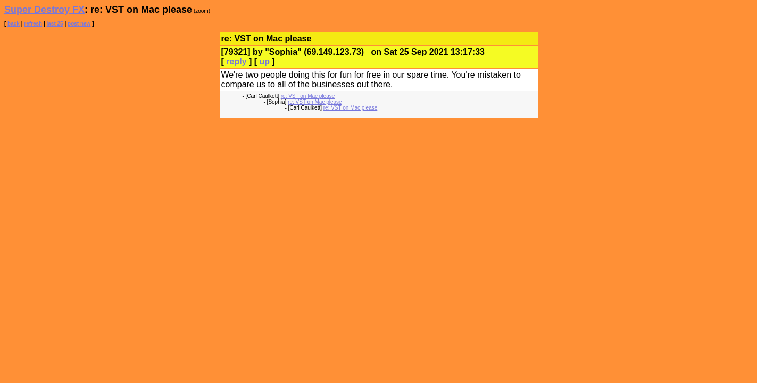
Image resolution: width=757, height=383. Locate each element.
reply (236, 61)
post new (79, 24)
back (13, 24)
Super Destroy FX (44, 9)
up (265, 61)
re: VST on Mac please (308, 96)
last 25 (55, 24)
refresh (33, 24)
